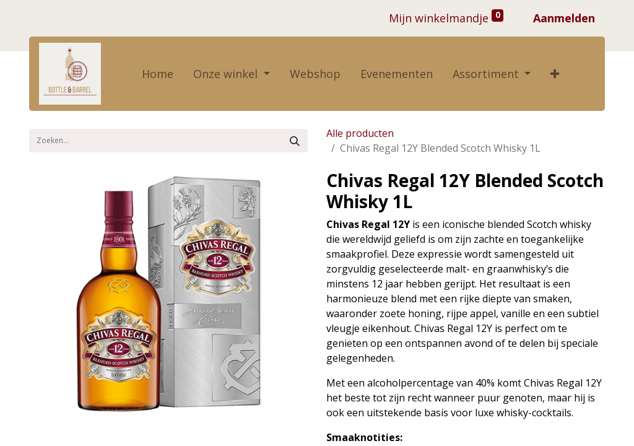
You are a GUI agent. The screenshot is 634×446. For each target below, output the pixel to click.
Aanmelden (564, 18)
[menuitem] (157, 74)
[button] (555, 74)
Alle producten (360, 133)
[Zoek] (295, 140)
